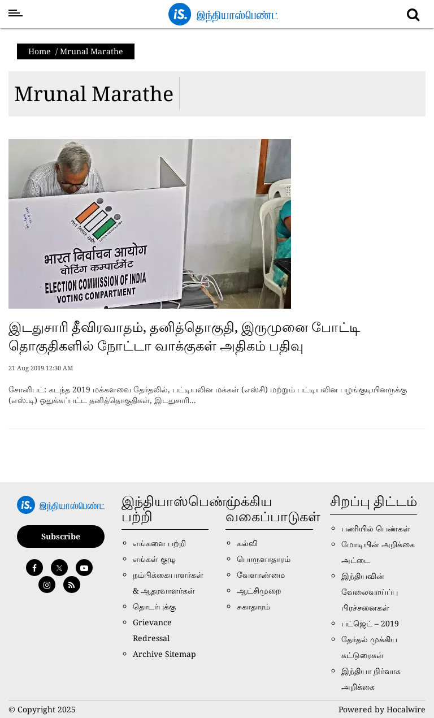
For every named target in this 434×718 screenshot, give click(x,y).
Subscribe (60, 536)
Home (39, 51)
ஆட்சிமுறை (259, 590)
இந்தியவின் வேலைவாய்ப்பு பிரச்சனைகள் (369, 591)
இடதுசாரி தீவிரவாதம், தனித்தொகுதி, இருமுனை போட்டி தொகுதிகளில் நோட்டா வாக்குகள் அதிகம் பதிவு (184, 336)
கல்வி (247, 543)
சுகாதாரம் (253, 606)
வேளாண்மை (261, 574)
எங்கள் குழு (154, 558)
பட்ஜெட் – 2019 (370, 623)
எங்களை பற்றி (159, 543)
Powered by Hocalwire (382, 709)
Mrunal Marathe (93, 93)
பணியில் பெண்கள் (375, 528)
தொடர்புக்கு (154, 606)
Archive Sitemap (164, 653)
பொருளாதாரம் (263, 558)
